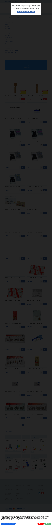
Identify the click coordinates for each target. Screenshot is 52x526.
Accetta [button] (47, 523)
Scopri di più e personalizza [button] (8, 523)
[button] (50, 514)
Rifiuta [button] (40, 523)
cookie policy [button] (43, 517)
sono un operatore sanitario (26, 11)
